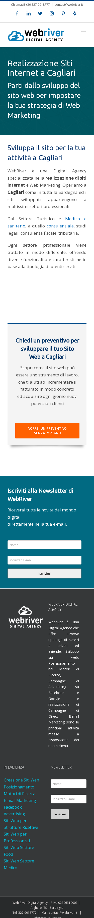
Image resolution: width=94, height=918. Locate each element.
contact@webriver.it (69, 4)
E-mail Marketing (20, 800)
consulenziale (60, 226)
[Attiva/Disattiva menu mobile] (83, 31)
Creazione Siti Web (21, 780)
